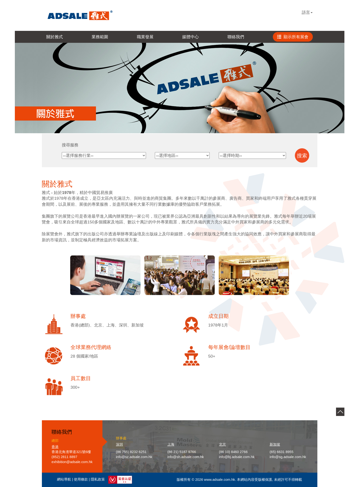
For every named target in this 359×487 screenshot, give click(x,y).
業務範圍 (100, 36)
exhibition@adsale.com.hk (71, 462)
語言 (307, 12)
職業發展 (145, 36)
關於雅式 (54, 36)
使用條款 (81, 479)
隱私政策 (98, 479)
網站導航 (64, 479)
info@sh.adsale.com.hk (185, 457)
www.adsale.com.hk (219, 479)
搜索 (302, 156)
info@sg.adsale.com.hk (287, 457)
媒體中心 (190, 36)
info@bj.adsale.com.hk (237, 457)
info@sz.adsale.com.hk (134, 457)
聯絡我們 (236, 36)
